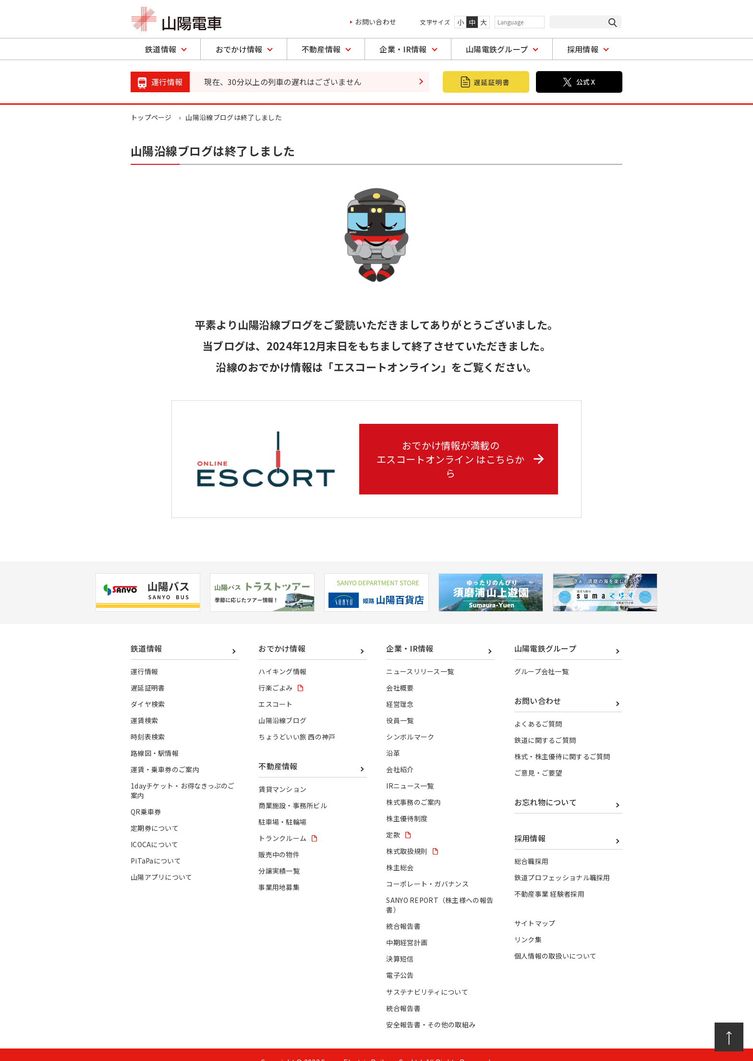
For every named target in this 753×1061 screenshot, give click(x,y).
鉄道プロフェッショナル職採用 (562, 863)
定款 (393, 820)
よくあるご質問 (538, 709)
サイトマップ (535, 908)
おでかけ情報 (239, 49)
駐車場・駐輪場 (282, 807)
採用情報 (582, 49)
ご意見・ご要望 (538, 758)
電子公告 (399, 961)
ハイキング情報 (282, 657)
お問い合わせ (375, 21)
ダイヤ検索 (148, 689)
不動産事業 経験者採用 (549, 880)
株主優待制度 (406, 804)
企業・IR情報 (402, 49)
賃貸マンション (282, 774)
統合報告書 (403, 911)
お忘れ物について (545, 787)
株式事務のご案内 (413, 787)
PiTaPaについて (156, 846)
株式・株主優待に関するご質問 (562, 742)
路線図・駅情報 (155, 738)
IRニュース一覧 (410, 771)
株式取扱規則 (406, 836)
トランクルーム (282, 823)
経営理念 (399, 689)
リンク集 (528, 925)
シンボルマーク (410, 722)
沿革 (393, 738)
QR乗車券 (146, 797)
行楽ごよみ (275, 673)
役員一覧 (399, 706)
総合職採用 (531, 846)
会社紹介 (399, 755)
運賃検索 (144, 706)
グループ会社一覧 (541, 657)
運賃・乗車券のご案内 (165, 755)
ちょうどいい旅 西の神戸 (297, 722)
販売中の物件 (279, 840)
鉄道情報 (160, 49)
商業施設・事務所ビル (292, 791)
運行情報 (144, 657)
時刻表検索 (148, 722)
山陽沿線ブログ (282, 706)
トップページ (151, 117)
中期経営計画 (406, 928)
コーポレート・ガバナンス (427, 869)
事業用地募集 (279, 872)
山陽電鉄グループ (497, 49)
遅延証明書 (148, 673)
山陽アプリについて (162, 862)
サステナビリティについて (427, 977)
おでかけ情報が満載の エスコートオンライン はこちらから (462, 451)
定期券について (155, 813)
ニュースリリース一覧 (420, 657)
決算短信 (399, 944)
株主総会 (399, 853)
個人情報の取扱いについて (555, 941)
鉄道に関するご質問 (545, 725)
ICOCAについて (155, 830)
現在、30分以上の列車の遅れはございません (283, 81)
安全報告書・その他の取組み (430, 1010)
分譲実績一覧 (279, 856)
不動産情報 (321, 49)
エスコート (275, 689)
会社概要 (399, 673)
